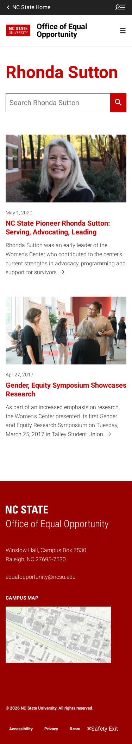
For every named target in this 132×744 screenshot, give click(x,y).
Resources (79, 728)
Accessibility (21, 728)
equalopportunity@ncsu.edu (41, 577)
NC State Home (27, 7)
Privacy (51, 728)
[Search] (118, 102)
